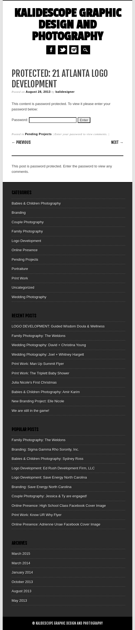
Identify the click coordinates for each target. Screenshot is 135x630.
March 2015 (21, 554)
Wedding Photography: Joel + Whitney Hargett (48, 354)
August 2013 (21, 591)
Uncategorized (23, 287)
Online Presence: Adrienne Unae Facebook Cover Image (56, 524)
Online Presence (25, 250)
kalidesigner (65, 91)
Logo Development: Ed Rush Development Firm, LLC (53, 468)
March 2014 (21, 563)
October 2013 (22, 582)
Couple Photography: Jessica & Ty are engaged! (49, 496)
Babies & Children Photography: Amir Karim (46, 392)
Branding (19, 213)
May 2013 (19, 601)
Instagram (73, 49)
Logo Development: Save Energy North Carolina (49, 477)
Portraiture (20, 269)
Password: (44, 120)
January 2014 (22, 572)
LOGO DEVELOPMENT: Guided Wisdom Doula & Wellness (58, 326)
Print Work (20, 278)
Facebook (50, 49)
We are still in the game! (30, 411)
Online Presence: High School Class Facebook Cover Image (59, 506)
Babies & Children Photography (36, 203)
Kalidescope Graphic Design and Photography (67, 25)
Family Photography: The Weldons (38, 336)
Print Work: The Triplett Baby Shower (40, 373)
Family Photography (27, 231)
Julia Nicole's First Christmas (34, 382)
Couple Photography (28, 222)
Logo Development (26, 241)
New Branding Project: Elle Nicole (38, 401)
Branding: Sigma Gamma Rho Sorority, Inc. (45, 449)
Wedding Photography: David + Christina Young (49, 345)
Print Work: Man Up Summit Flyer (38, 364)
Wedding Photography (29, 297)
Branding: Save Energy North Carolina (41, 487)
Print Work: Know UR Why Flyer (37, 515)
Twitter (62, 49)
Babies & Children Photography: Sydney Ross (47, 459)
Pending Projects (38, 134)
